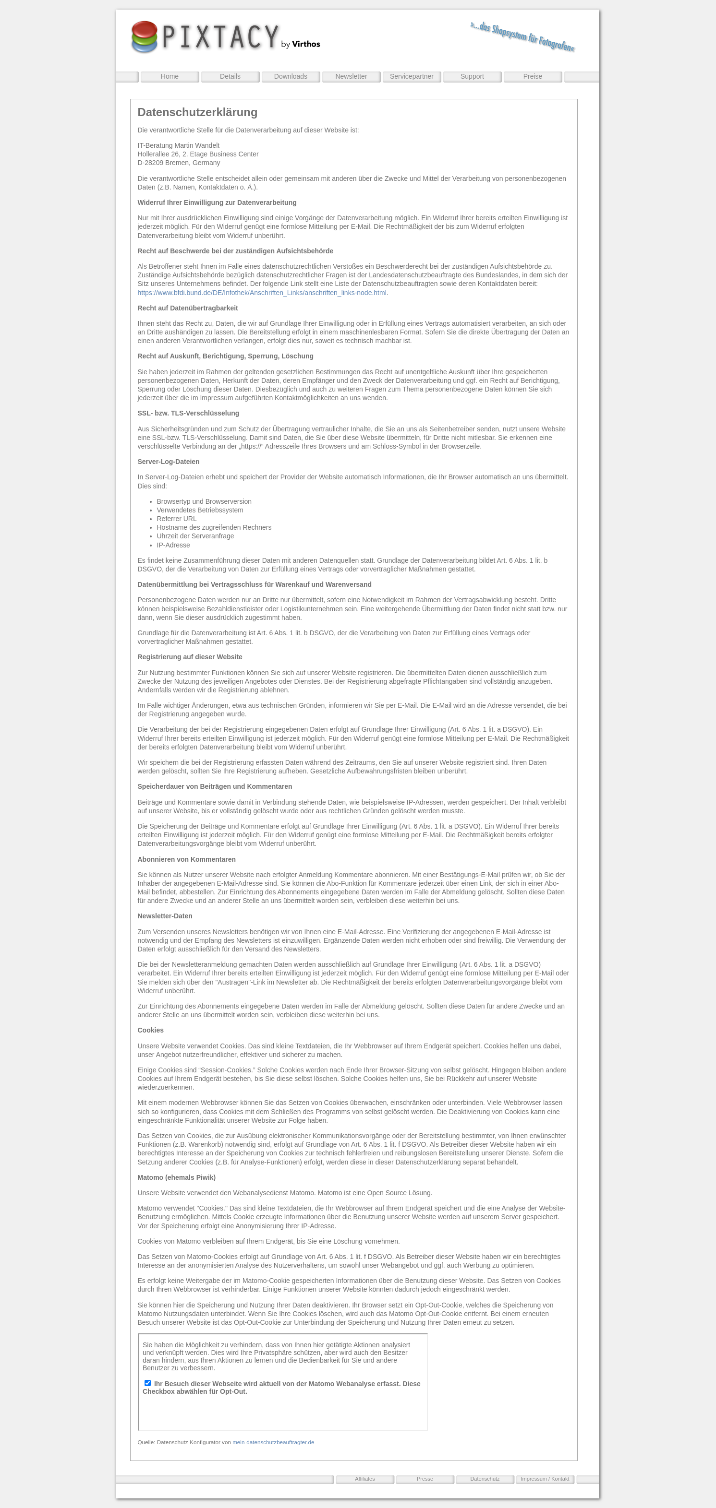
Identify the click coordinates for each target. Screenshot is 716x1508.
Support (472, 76)
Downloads (290, 76)
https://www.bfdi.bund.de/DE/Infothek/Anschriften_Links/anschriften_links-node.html (262, 293)
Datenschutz (484, 1479)
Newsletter (351, 76)
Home (170, 76)
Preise (533, 76)
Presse (425, 1479)
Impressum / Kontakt (545, 1479)
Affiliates (365, 1479)
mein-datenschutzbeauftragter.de (273, 1442)
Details (230, 76)
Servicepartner (412, 76)
